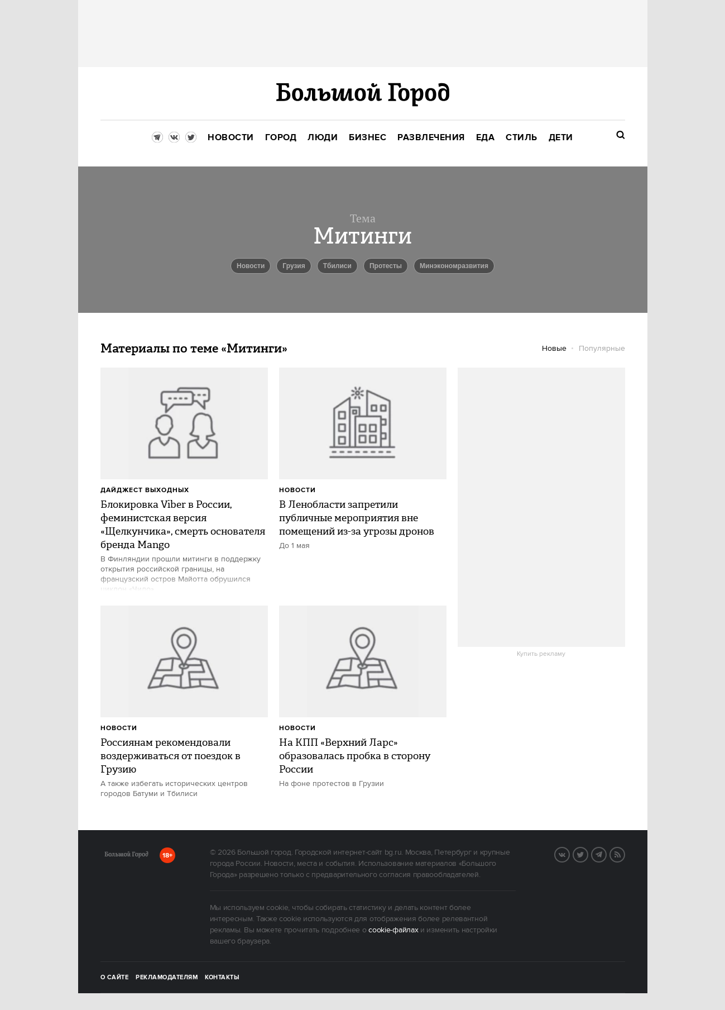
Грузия (293, 266)
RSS (624, 854)
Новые (554, 349)
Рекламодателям (167, 978)
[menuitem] (231, 138)
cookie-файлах (393, 930)
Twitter (587, 854)
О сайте (114, 978)
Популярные (602, 349)
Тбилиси (337, 266)
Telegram (606, 854)
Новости (297, 490)
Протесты (385, 266)
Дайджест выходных (144, 490)
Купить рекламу (541, 654)
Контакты (222, 978)
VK (569, 854)
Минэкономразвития (454, 266)
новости (251, 266)
